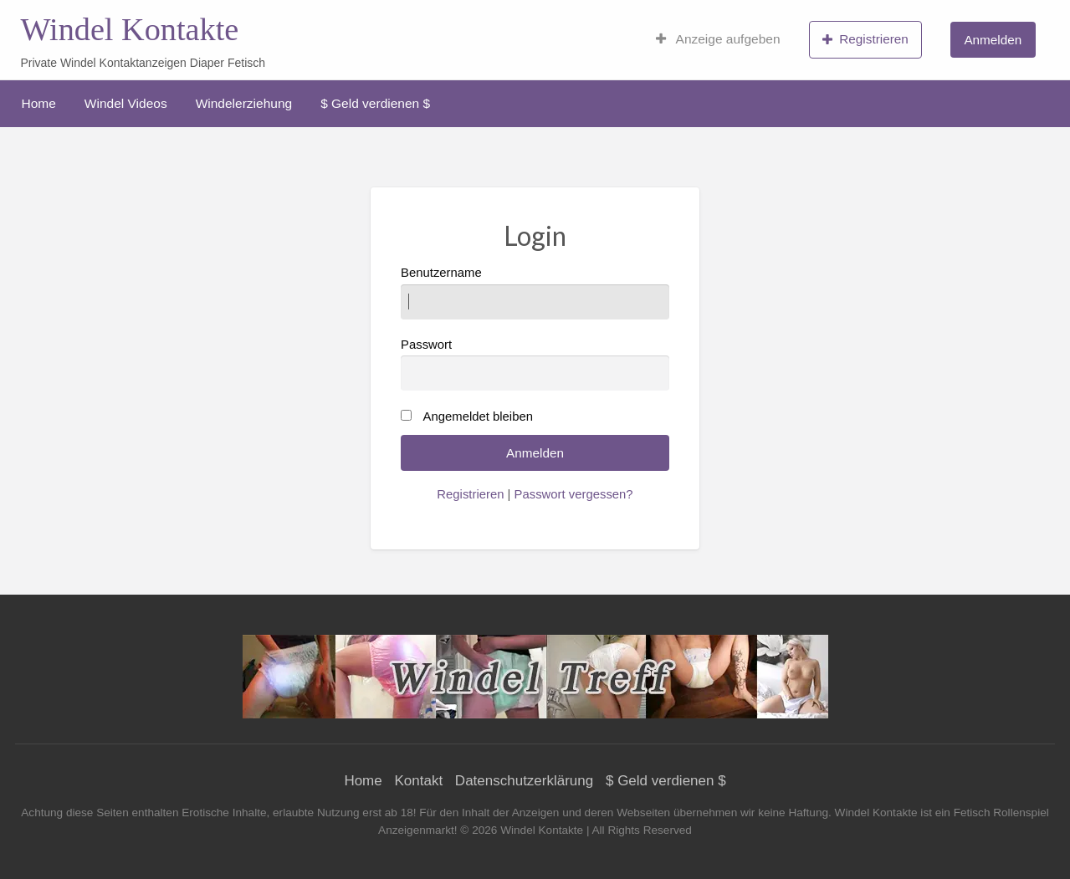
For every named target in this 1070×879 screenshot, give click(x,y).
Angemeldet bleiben (478, 416)
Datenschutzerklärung (524, 781)
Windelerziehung (244, 103)
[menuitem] (718, 39)
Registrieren (865, 39)
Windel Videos (125, 103)
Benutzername (535, 292)
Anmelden (992, 40)
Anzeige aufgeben (718, 39)
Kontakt (418, 781)
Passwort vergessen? (574, 494)
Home (39, 103)
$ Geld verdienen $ (375, 103)
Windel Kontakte (129, 29)
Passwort (535, 364)
